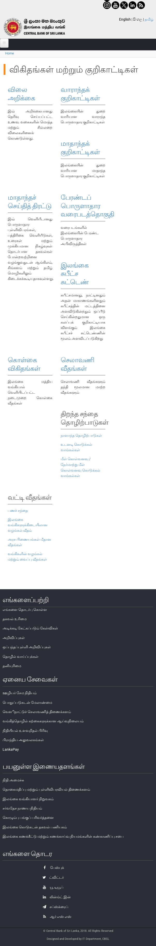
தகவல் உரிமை (15, 619)
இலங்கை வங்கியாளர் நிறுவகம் (28, 799)
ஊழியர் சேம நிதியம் (20, 693)
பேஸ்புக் (52, 868)
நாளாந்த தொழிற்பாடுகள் (81, 435)
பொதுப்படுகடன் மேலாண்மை (27, 702)
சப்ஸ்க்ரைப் (54, 907)
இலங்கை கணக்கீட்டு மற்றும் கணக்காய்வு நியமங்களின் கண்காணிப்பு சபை (63, 836)
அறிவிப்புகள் (14, 638)
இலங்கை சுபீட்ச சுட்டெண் (75, 273)
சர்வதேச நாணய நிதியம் (22, 808)
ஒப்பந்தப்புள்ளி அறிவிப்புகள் (27, 647)
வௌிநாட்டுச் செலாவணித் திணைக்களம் (37, 712)
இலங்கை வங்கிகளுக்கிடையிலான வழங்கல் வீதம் (28, 525)
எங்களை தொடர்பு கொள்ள (25, 610)
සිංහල (137, 19)
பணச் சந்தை (18, 510)
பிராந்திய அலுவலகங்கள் (23, 740)
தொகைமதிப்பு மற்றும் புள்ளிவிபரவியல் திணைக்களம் (46, 789)
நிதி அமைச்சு (13, 780)
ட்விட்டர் (52, 877)
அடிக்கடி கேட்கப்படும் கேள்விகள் (30, 628)
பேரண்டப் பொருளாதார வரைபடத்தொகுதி (87, 205)
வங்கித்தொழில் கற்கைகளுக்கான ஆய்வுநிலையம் (43, 721)
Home (9, 53)
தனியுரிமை (12, 666)
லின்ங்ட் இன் (55, 897)
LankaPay (11, 749)
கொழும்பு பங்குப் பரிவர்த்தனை (28, 817)
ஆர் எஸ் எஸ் (55, 917)
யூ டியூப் (51, 887)
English (125, 19)
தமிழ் (149, 19)
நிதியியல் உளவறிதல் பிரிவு (25, 731)
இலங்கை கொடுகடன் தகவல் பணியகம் (35, 827)
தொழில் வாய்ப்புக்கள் (20, 656)
